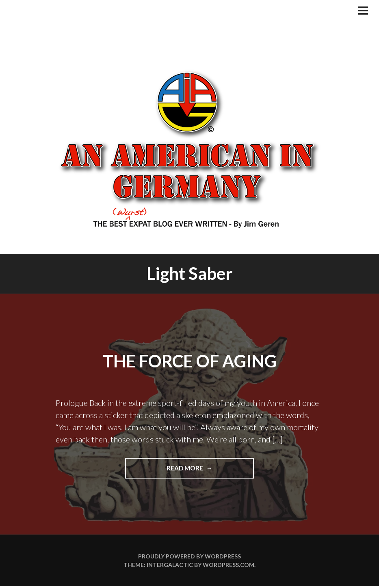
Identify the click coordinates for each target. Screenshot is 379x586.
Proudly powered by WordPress (189, 556)
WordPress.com (228, 564)
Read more (197, 471)
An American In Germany (189, 148)
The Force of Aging (190, 361)
